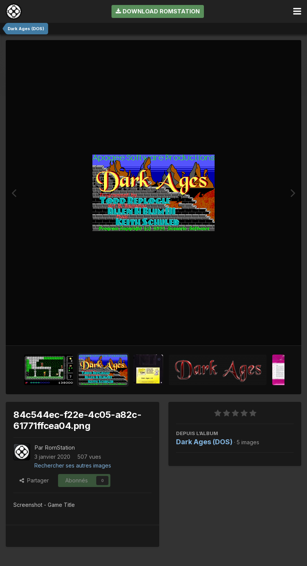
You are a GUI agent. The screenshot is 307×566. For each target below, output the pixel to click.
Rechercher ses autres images (72, 465)
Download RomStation (158, 11)
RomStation (60, 447)
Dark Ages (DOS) (204, 442)
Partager (34, 480)
